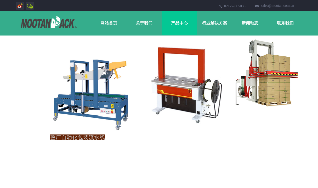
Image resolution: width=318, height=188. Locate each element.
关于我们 (144, 23)
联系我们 (285, 23)
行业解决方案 (214, 23)
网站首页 (108, 23)
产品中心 (179, 23)
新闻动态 (250, 23)
